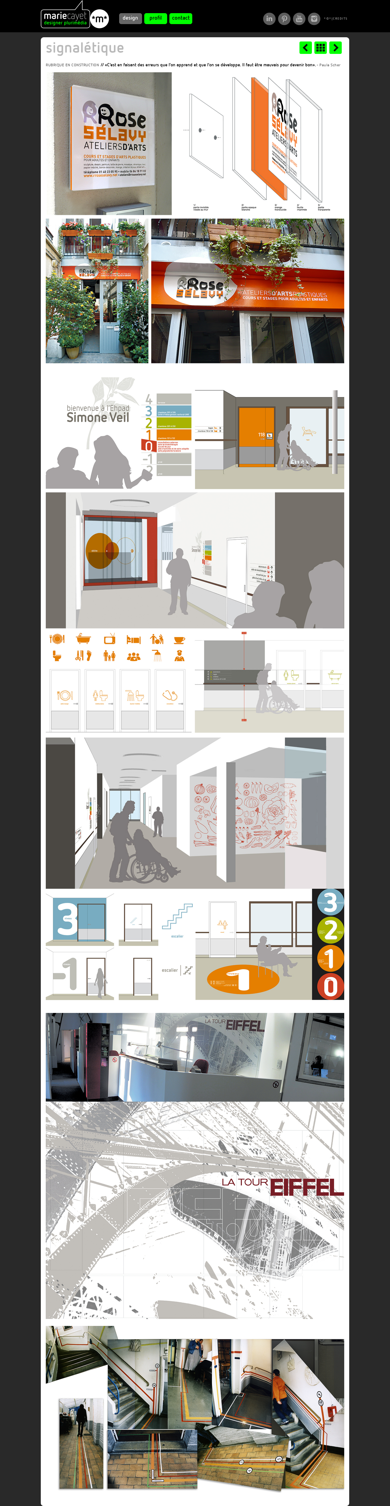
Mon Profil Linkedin (269, 19)
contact (181, 18)
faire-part (335, 47)
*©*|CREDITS (329, 18)
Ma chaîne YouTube (299, 19)
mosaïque (320, 47)
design (130, 18)
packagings (305, 47)
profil (155, 18)
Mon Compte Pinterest (284, 19)
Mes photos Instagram (314, 19)
